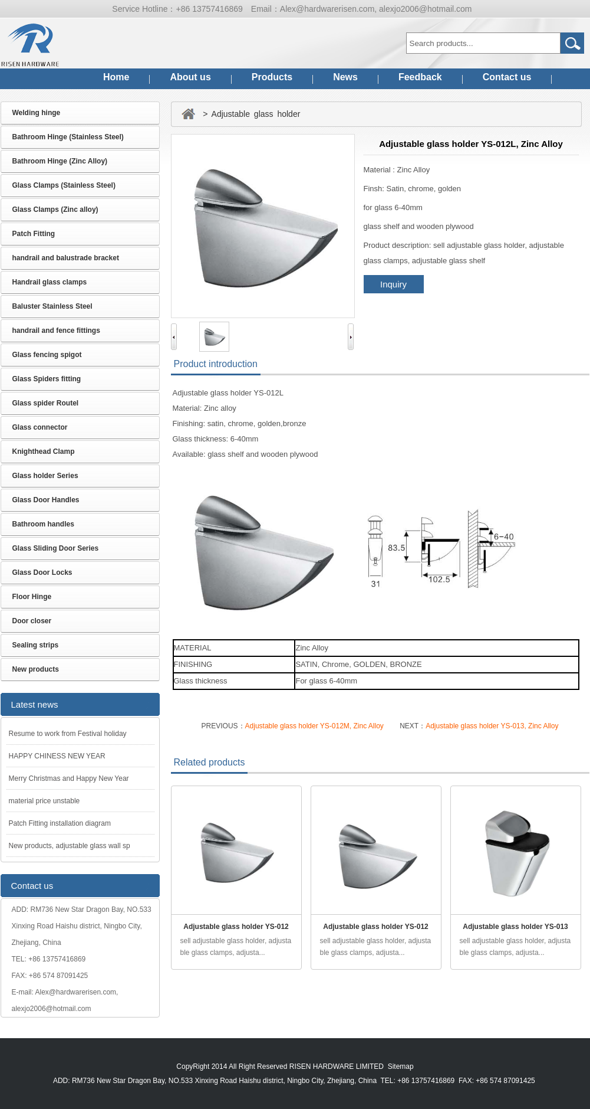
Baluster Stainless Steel (52, 306)
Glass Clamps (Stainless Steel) (64, 185)
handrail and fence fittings (56, 330)
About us (190, 77)
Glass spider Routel (45, 403)
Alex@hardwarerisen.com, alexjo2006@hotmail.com (376, 9)
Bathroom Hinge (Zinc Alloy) (60, 161)
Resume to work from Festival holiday (68, 733)
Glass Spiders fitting (46, 379)
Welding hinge (36, 113)
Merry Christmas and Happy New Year (69, 778)
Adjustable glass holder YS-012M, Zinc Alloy (314, 726)
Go (572, 43)
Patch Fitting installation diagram (60, 823)
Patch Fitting (33, 234)
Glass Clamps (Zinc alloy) (55, 209)
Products (272, 77)
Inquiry (393, 284)
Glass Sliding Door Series (55, 548)
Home (116, 77)
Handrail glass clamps (49, 282)
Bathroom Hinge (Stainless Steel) (68, 137)
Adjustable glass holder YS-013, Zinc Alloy (492, 726)
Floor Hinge (32, 597)
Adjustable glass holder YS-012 (236, 926)
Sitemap (401, 1066)
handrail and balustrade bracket (65, 258)
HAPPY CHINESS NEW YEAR (57, 756)
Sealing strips (35, 645)
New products (35, 669)
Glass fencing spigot (47, 355)
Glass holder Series (45, 476)
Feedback (420, 77)
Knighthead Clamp (43, 451)
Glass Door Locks (42, 572)
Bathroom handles (43, 524)
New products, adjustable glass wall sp (69, 846)
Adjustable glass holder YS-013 (515, 926)
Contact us (507, 77)
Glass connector (40, 427)
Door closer (32, 621)
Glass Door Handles (46, 500)
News (345, 77)
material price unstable (44, 801)
